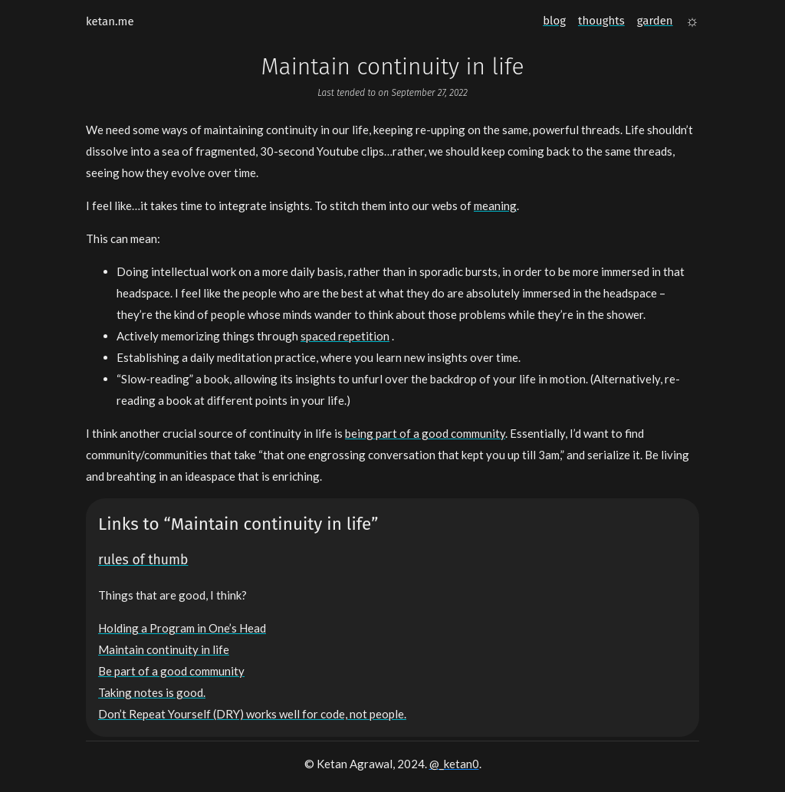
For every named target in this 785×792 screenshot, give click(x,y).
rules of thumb (143, 560)
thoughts (601, 21)
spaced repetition (345, 336)
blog (554, 21)
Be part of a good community (171, 671)
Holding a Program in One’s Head (182, 628)
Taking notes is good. (151, 692)
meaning (495, 205)
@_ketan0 (454, 764)
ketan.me (110, 21)
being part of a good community (425, 433)
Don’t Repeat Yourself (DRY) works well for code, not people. (252, 714)
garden (655, 21)
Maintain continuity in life (163, 649)
